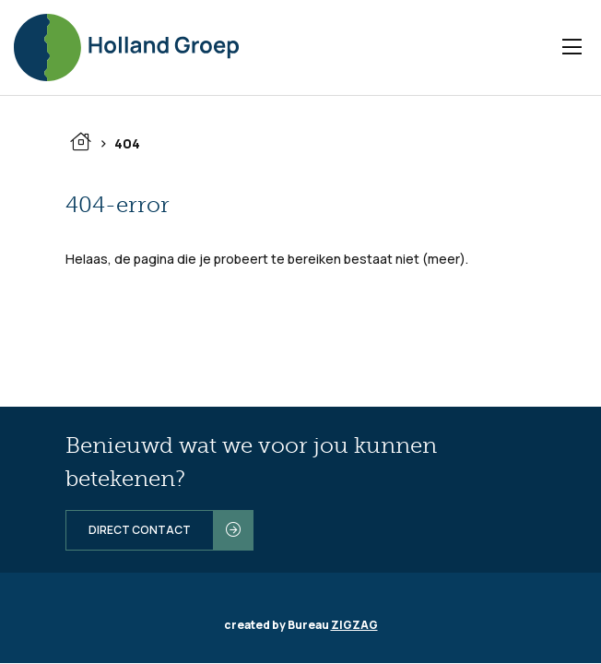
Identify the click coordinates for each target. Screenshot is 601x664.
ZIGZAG (354, 625)
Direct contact (139, 530)
